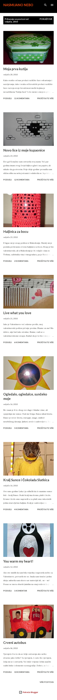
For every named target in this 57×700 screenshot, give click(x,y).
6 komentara (21, 342)
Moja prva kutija (15, 69)
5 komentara (21, 428)
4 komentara (21, 509)
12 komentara (21, 179)
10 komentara (21, 672)
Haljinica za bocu (15, 232)
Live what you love (17, 313)
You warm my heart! (18, 561)
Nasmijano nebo (18, 5)
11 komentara (21, 98)
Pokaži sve (46, 19)
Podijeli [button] (7, 98)
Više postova (47, 682)
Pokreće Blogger (28, 692)
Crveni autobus (14, 643)
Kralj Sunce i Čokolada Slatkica (26, 480)
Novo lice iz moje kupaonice (24, 150)
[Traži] (45, 5)
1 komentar (20, 591)
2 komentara (21, 261)
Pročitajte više (45, 98)
